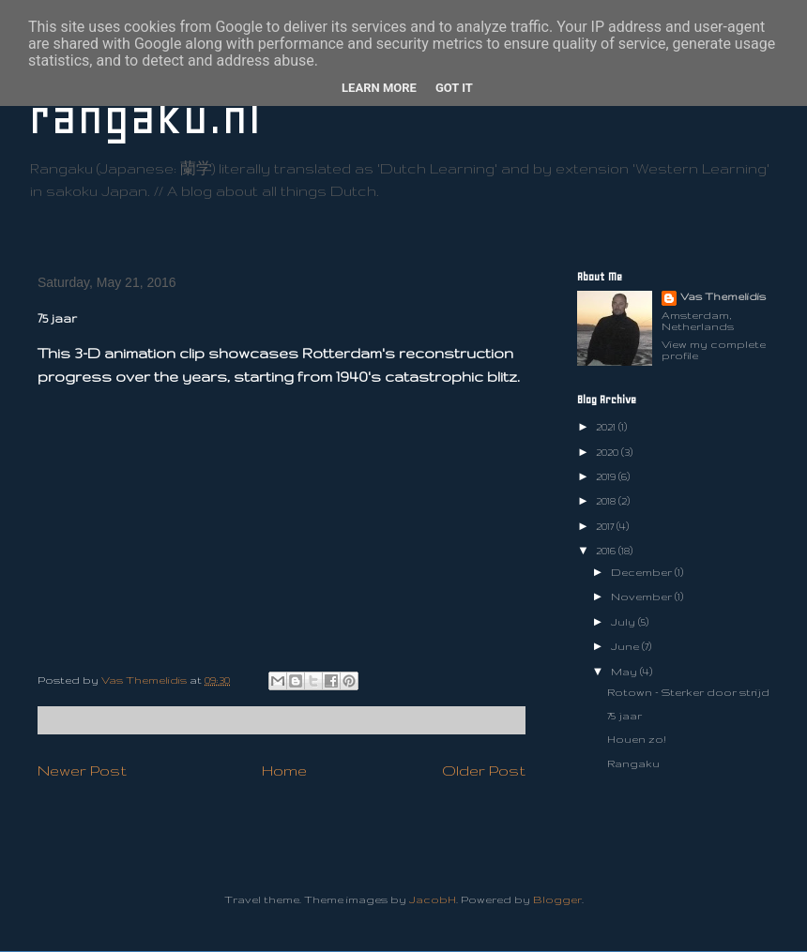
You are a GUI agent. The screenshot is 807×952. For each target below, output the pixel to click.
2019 (607, 476)
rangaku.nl (144, 116)
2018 (607, 500)
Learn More (379, 88)
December (643, 572)
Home (284, 770)
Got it (454, 88)
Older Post (483, 770)
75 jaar (624, 715)
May (625, 671)
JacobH (432, 899)
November (643, 596)
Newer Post (82, 770)
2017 (606, 526)
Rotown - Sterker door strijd (688, 692)
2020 (608, 452)
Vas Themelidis (723, 296)
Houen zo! (636, 739)
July (624, 621)
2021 (607, 426)
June (626, 646)
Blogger (557, 899)
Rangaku (633, 763)
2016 (607, 550)
